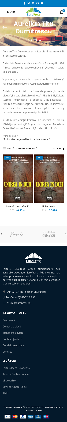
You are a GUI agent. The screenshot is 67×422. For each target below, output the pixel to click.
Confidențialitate (12, 339)
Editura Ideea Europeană (16, 368)
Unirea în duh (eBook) (17, 206)
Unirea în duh (49, 206)
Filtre (57, 149)
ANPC (6, 393)
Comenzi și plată (12, 326)
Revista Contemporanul (16, 374)
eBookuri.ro (9, 380)
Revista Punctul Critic (15, 387)
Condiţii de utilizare (13, 345)
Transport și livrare (13, 333)
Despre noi (9, 320)
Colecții (32, 40)
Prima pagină (9, 136)
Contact (7, 352)
